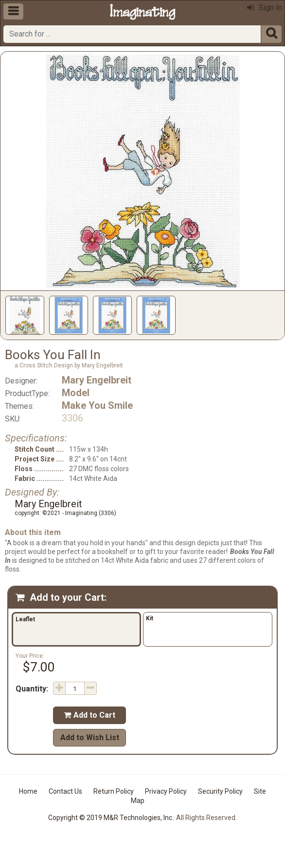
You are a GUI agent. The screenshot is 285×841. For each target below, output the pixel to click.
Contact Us (65, 791)
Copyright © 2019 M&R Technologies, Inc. (111, 818)
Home (28, 791)
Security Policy (220, 791)
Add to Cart (89, 715)
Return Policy (113, 791)
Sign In (264, 7)
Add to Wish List (89, 737)
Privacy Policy (166, 791)
